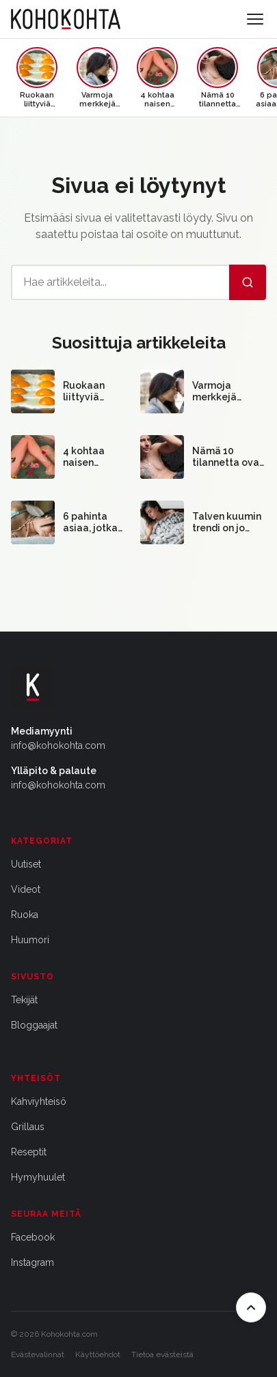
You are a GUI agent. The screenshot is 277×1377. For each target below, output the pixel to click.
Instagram (32, 1262)
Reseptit (29, 1151)
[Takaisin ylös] (251, 1307)
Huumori (30, 939)
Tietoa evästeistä (162, 1354)
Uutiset (26, 864)
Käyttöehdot (97, 1354)
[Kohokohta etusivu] (65, 19)
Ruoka (24, 914)
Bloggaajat (34, 1025)
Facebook (33, 1237)
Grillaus (27, 1126)
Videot (25, 889)
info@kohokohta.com (58, 745)
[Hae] (247, 282)
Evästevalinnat (37, 1354)
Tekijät (24, 999)
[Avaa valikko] (255, 19)
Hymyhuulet (38, 1177)
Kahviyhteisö (38, 1101)
